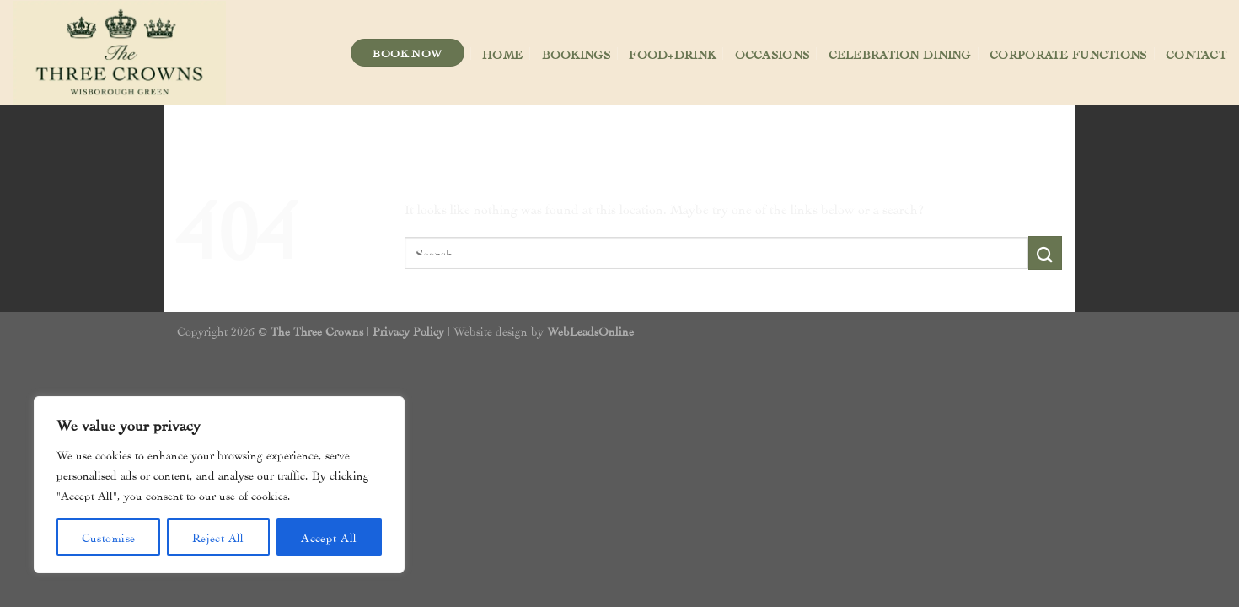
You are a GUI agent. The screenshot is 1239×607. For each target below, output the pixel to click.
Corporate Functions (1068, 53)
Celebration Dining (900, 53)
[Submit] (1045, 252)
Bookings (576, 53)
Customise (109, 537)
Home (502, 53)
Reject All (218, 537)
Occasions (772, 53)
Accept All (329, 537)
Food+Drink (672, 53)
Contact (1196, 53)
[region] (219, 484)
